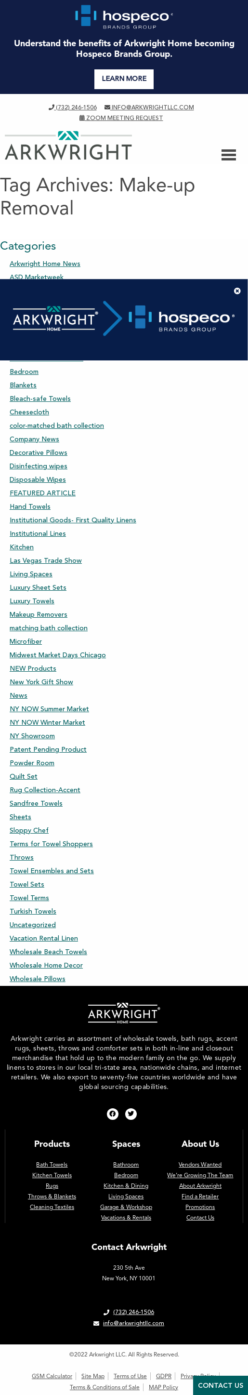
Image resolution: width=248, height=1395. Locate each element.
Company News (34, 439)
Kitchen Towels (52, 1175)
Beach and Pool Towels (46, 358)
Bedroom (24, 372)
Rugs (52, 1185)
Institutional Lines (38, 534)
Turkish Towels (33, 911)
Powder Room (32, 763)
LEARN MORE (124, 79)
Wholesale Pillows (37, 979)
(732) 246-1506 (73, 107)
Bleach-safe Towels (40, 399)
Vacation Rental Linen (44, 938)
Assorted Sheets (36, 291)
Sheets (20, 817)
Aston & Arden (33, 304)
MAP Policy (163, 1387)
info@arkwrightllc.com (149, 107)
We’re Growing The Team (200, 1175)
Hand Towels (30, 507)
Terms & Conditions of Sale (105, 1387)
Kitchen (22, 547)
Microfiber (26, 642)
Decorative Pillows (38, 453)
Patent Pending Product (48, 749)
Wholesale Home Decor (46, 965)
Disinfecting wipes (38, 466)
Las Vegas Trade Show (46, 561)
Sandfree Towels (36, 803)
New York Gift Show (41, 682)
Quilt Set (24, 776)
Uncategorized (33, 925)
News (18, 695)
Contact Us (200, 1217)
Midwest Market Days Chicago (58, 655)
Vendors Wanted (200, 1164)
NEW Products (33, 668)
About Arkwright (200, 1185)
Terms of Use (130, 1376)
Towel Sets (27, 884)
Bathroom (25, 345)
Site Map (92, 1376)
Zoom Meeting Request (121, 118)
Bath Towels (29, 331)
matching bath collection (49, 628)
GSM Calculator (52, 1376)
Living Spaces (31, 574)
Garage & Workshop (126, 1207)
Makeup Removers (38, 615)
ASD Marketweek (37, 277)
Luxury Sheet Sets (38, 588)
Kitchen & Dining (126, 1185)
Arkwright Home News (45, 264)
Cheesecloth (29, 412)
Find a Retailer (200, 1196)
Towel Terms (29, 898)
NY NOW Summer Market (49, 709)
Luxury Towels (32, 601)
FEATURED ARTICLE (43, 493)
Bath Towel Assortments (49, 318)
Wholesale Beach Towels (48, 952)
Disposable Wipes (38, 480)
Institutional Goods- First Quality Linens (73, 520)
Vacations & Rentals (126, 1217)
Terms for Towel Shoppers (51, 844)
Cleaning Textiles (52, 1207)
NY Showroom (32, 736)
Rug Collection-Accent (45, 790)
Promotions (200, 1207)
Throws (22, 857)
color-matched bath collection (57, 426)
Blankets (23, 385)
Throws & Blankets (52, 1196)
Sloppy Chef (29, 830)
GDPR (163, 1376)
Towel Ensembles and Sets (52, 871)
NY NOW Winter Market (47, 722)
